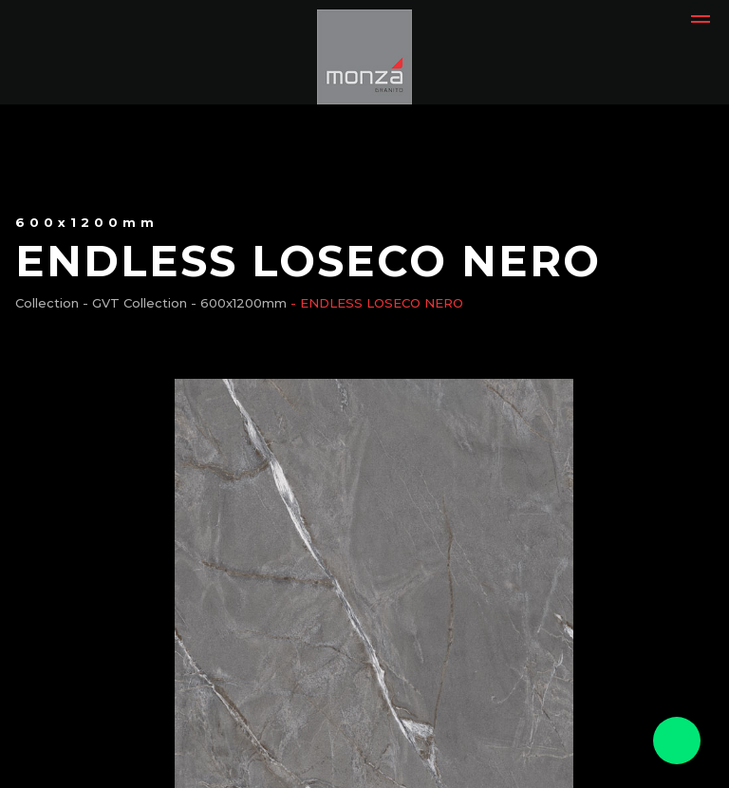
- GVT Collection (135, 303)
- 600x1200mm (239, 303)
